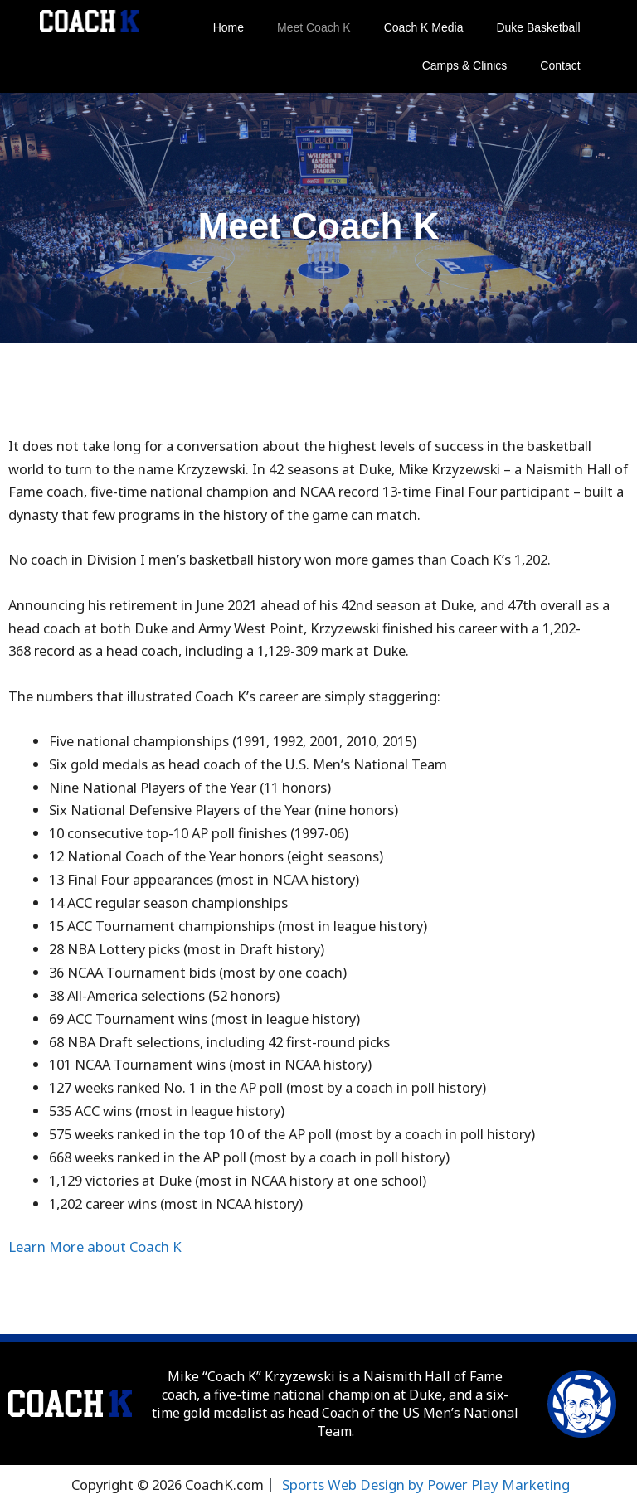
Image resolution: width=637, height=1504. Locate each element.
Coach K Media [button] (424, 27)
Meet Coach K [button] (314, 27)
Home (228, 27)
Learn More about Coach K (92, 1246)
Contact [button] (560, 65)
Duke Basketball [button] (538, 27)
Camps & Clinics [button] (465, 65)
